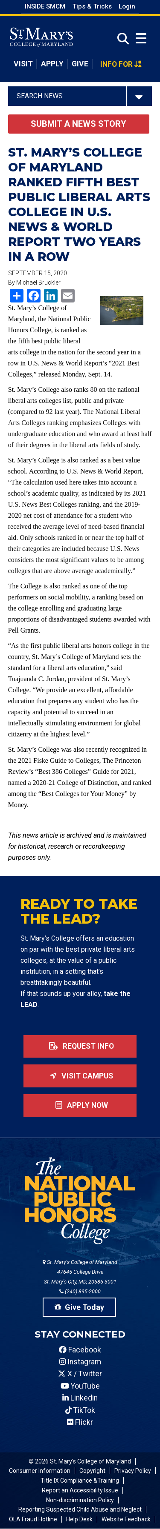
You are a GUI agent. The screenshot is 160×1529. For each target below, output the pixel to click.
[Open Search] (121, 39)
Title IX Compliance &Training (80, 1480)
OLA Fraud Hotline (33, 1519)
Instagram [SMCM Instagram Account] (80, 1362)
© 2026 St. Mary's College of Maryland (80, 1461)
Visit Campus (80, 1076)
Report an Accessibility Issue (80, 1490)
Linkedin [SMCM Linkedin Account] (80, 1398)
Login (127, 6)
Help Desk (79, 1519)
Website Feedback (126, 1519)
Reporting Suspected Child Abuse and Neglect (80, 1509)
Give (80, 64)
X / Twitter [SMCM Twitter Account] (80, 1373)
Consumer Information (39, 1470)
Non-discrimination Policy (80, 1500)
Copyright (92, 1470)
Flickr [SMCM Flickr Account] (80, 1422)
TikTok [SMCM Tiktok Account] (80, 1410)
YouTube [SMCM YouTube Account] (80, 1386)
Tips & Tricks (92, 6)
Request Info (80, 1046)
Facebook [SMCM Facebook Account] (80, 1350)
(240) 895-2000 (80, 1291)
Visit (23, 64)
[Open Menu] (141, 38)
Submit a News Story (78, 124)
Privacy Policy (132, 1470)
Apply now (80, 1105)
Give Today (79, 1307)
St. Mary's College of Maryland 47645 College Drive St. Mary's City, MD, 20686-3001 (80, 1272)
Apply (52, 64)
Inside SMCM (45, 6)
